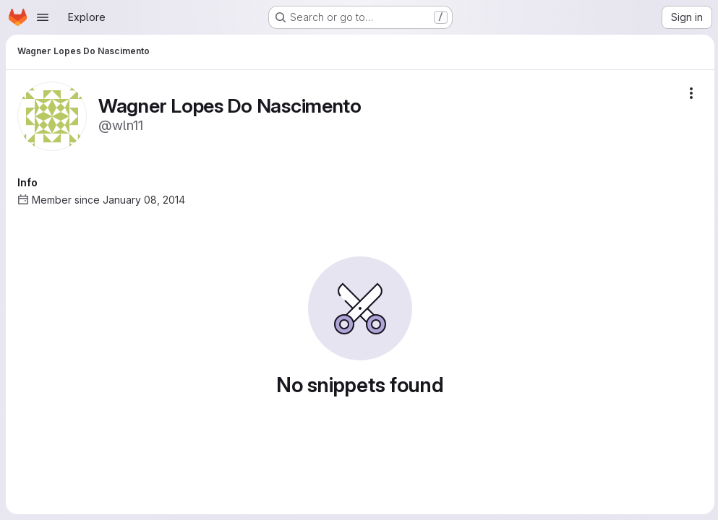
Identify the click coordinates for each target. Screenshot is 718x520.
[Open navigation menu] (42, 17)
